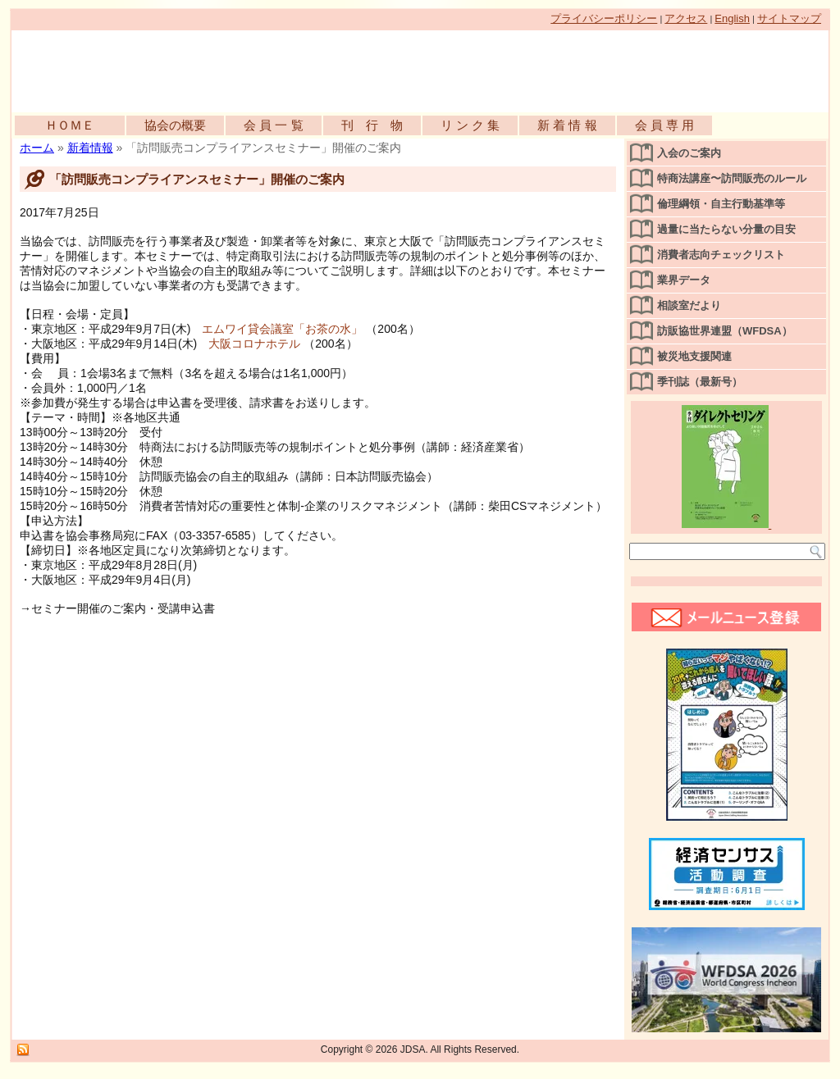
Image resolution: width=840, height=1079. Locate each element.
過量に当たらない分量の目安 (726, 229)
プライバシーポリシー (603, 18)
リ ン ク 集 (470, 125)
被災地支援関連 (694, 356)
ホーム (37, 147)
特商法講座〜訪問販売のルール (731, 178)
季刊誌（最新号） (699, 382)
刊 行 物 (372, 125)
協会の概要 (175, 125)
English (732, 18)
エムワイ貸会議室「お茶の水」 (282, 328)
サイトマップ (789, 18)
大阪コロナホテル (254, 343)
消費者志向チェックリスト (721, 254)
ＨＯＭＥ (70, 125)
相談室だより (689, 305)
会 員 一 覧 (274, 125)
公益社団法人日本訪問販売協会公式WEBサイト (200, 67)
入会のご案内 (689, 153)
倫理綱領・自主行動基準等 (721, 204)
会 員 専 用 (665, 125)
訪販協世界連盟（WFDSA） (724, 331)
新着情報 (90, 147)
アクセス (685, 18)
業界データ (683, 280)
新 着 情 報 (567, 125)
